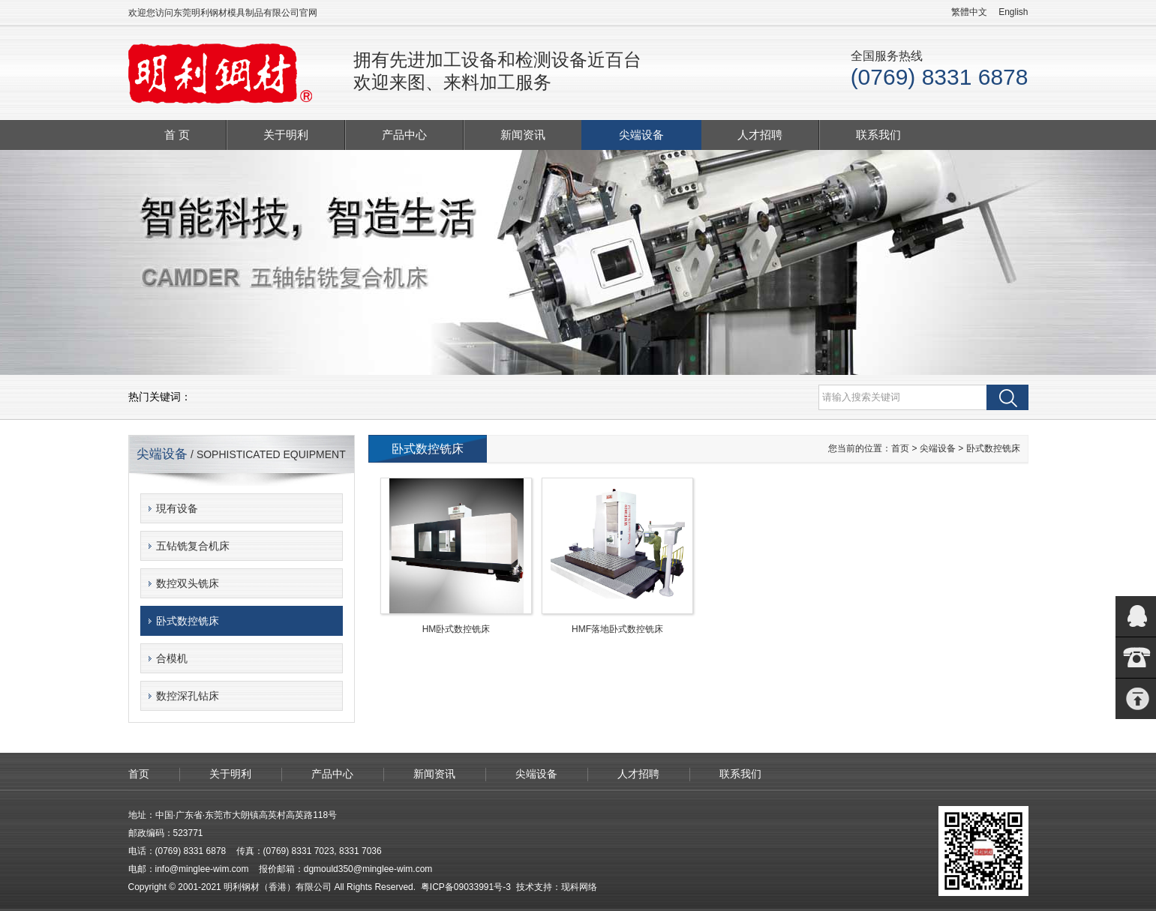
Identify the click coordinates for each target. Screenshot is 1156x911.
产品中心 (404, 134)
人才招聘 (759, 134)
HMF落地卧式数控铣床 (617, 629)
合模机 (172, 658)
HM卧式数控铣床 (456, 629)
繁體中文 (969, 12)
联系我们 (878, 134)
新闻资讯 (522, 134)
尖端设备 (641, 134)
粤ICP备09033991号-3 (466, 887)
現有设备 (177, 508)
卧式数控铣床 (187, 621)
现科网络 (579, 887)
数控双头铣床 (187, 583)
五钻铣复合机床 (193, 546)
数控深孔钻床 (187, 696)
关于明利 (285, 134)
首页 (900, 448)
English (1013, 12)
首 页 (177, 134)
